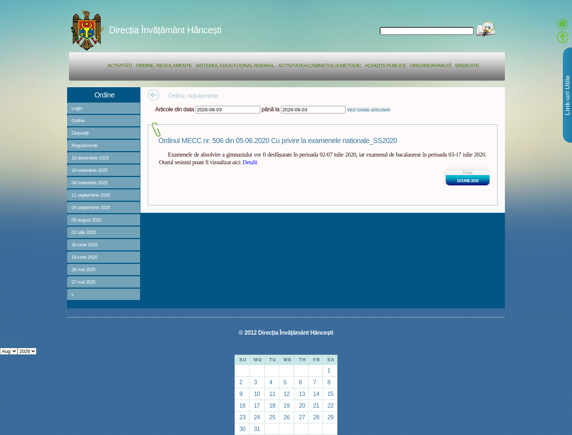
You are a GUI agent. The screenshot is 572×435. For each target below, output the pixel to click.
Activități (119, 65)
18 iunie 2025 (84, 257)
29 (330, 417)
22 (330, 405)
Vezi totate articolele (368, 109)
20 (302, 405)
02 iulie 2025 (84, 232)
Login (77, 108)
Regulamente (84, 145)
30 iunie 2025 (84, 244)
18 (272, 405)
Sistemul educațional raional (235, 65)
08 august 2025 (86, 220)
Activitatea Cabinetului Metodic (319, 65)
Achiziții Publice (385, 65)
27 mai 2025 (84, 282)
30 (242, 429)
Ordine (78, 120)
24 (257, 417)
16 (242, 405)
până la (270, 109)
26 (286, 417)
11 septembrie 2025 (91, 195)
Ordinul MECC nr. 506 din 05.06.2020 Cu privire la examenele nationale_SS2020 (277, 141)
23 (242, 417)
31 (257, 429)
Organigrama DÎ (430, 65)
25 (272, 417)
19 (286, 405)
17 (257, 405)
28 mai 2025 (84, 269)
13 (302, 393)
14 (316, 393)
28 (316, 417)
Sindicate (467, 65)
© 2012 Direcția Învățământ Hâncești (286, 332)
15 (330, 393)
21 (316, 405)
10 (257, 393)
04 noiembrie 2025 (90, 182)
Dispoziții (80, 133)
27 (302, 417)
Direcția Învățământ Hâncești (165, 30)
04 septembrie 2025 (91, 207)
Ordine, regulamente (164, 65)
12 (286, 393)
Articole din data (174, 109)
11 (272, 393)
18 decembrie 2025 (90, 158)
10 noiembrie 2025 (90, 170)
